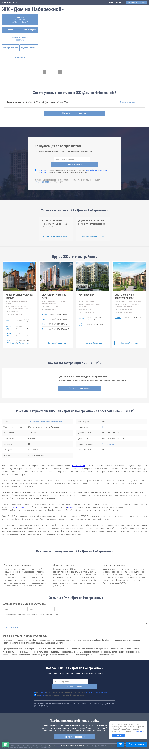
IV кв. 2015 (123, 308)
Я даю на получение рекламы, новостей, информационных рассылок (62, 168)
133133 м (19, 336)
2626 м (52, 310)
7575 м (52, 324)
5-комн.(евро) (9, 336)
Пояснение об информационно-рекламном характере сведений (23, 746)
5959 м (52, 319)
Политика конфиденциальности (55, 746)
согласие (43, 165)
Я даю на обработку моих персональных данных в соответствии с (72, 165)
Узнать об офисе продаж (74, 383)
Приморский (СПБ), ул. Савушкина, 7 (89, 301)
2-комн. (9, 316)
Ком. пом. (80, 320)
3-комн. (45, 324)
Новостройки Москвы (30, 742)
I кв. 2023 (50, 305)
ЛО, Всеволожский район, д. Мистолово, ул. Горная (128, 301)
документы (71, 502)
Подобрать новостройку (74, 727)
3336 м (52, 314)
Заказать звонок (95, 159)
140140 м (19, 323)
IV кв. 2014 (87, 308)
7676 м (19, 316)
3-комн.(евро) (9, 330)
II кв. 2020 (14, 310)
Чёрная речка (86, 297)
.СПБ (9, 2)
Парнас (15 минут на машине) (128, 297)
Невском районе (78, 461)
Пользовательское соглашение (97, 744)
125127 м (19, 330)
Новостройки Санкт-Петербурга (12, 742)
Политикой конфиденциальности (96, 165)
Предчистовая (108, 439)
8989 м (89, 314)
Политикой (140, 731)
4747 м (125, 313)
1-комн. (45, 315)
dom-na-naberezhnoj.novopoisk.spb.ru (73, 736)
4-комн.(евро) (9, 323)
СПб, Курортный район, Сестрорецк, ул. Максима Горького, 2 (19, 303)
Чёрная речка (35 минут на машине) (18, 298)
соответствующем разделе (20, 502)
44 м (89, 320)
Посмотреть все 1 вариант (75, 113)
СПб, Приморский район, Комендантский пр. (54, 298)
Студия (44, 310)
